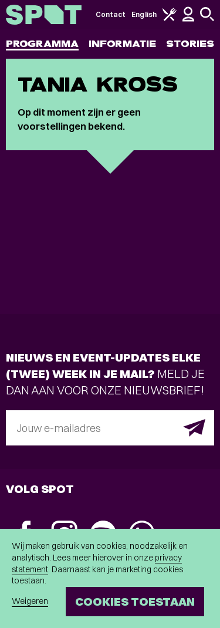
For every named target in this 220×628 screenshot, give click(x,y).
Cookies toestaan (135, 601)
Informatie (122, 44)
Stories (190, 44)
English (144, 14)
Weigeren (30, 601)
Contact (111, 14)
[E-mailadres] (110, 427)
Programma (42, 44)
